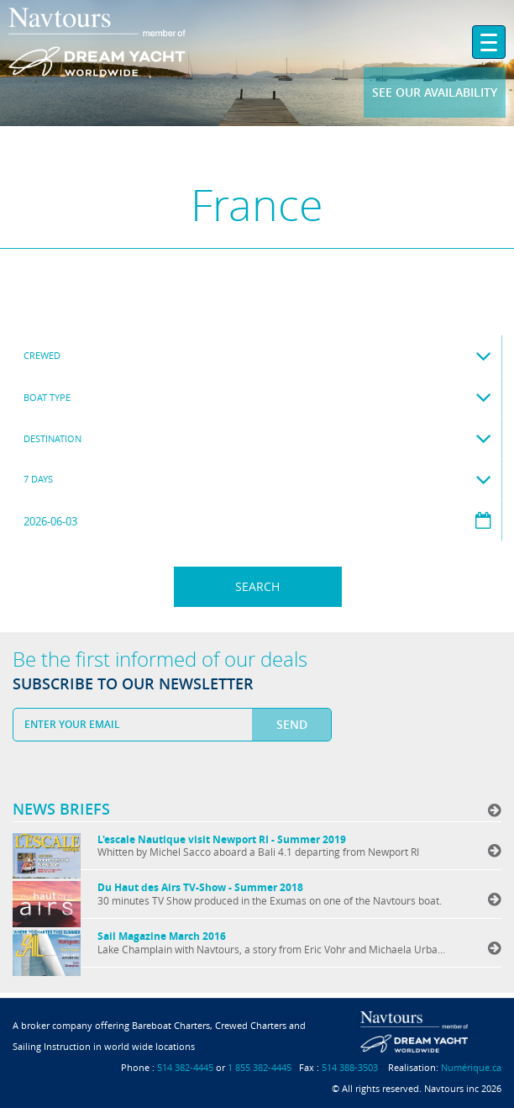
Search (257, 586)
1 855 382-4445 (259, 1067)
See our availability (434, 92)
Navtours (127, 42)
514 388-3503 (350, 1067)
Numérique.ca (471, 1067)
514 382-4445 (185, 1067)
